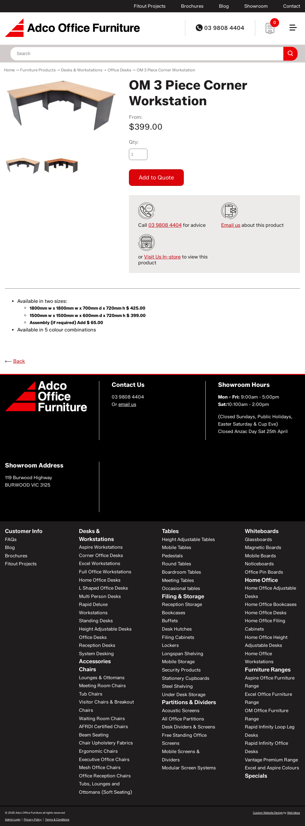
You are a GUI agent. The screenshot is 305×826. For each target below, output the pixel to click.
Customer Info (24, 531)
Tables (170, 531)
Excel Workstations (99, 563)
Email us (230, 225)
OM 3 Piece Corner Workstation (166, 69)
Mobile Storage (178, 661)
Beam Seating (94, 735)
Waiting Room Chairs (102, 718)
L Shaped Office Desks (103, 588)
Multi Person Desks (100, 596)
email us (127, 404)
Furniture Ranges (268, 669)
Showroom (256, 6)
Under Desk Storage (183, 694)
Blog (224, 6)
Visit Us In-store (162, 257)
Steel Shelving (177, 686)
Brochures (192, 6)
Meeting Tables (178, 580)
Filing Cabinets (178, 637)
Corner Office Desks (101, 555)
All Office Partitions (183, 719)
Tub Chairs (90, 694)
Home (9, 69)
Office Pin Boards (264, 572)
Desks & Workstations (81, 69)
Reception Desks (97, 645)
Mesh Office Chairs (100, 767)
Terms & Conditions (57, 819)
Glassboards (258, 539)
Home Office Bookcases (271, 604)
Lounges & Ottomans (102, 677)
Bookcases (173, 612)
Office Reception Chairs (105, 776)
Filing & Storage (183, 596)
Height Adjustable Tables (188, 539)
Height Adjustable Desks (105, 629)
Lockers (170, 645)
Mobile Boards (260, 556)
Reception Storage (182, 604)
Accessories (95, 661)
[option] (61, 104)
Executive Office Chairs (104, 759)
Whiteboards (261, 531)
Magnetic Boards (263, 547)
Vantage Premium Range (271, 760)
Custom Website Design (268, 812)
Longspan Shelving (182, 653)
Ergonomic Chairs (98, 751)
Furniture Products (38, 69)
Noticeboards (259, 564)
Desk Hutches (177, 629)
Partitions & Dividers (189, 702)
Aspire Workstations (101, 547)
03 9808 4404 (220, 28)
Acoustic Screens (181, 710)
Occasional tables (181, 588)
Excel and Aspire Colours (272, 768)
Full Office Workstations (105, 572)
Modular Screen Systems (189, 768)
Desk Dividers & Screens (188, 727)
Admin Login (12, 819)
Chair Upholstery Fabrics (106, 743)
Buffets (170, 621)
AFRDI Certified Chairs (103, 726)
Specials (256, 775)
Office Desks (119, 69)
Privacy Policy (33, 819)
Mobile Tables (176, 547)
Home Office (261, 580)
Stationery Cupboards (185, 678)
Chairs (87, 669)
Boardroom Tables (181, 572)
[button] (296, 30)
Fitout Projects (150, 6)
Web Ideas (293, 812)
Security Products (181, 670)
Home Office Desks (100, 580)
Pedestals (172, 556)
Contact (291, 6)
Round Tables (176, 564)
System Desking (96, 653)
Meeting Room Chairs (102, 685)
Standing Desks (96, 621)
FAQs (11, 539)
